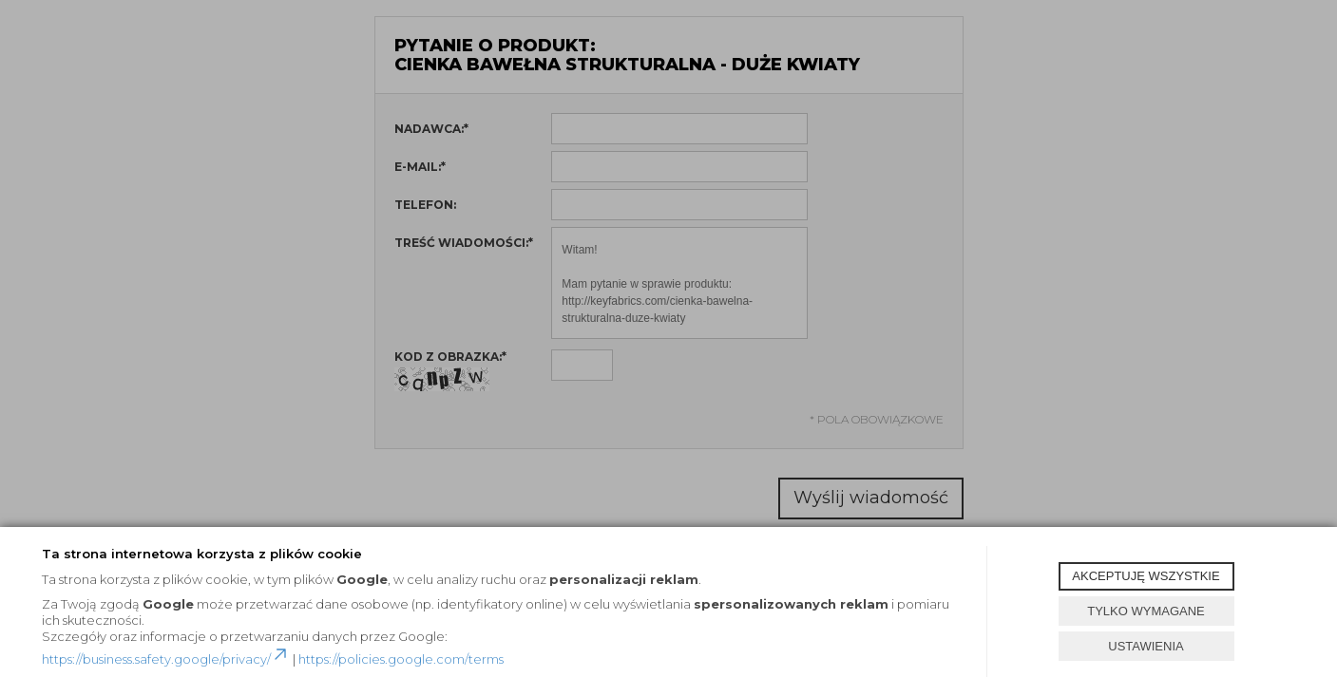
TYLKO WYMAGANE (1146, 611)
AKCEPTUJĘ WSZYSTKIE (1145, 576)
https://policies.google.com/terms (401, 659)
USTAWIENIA (1145, 646)
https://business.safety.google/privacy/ (166, 659)
